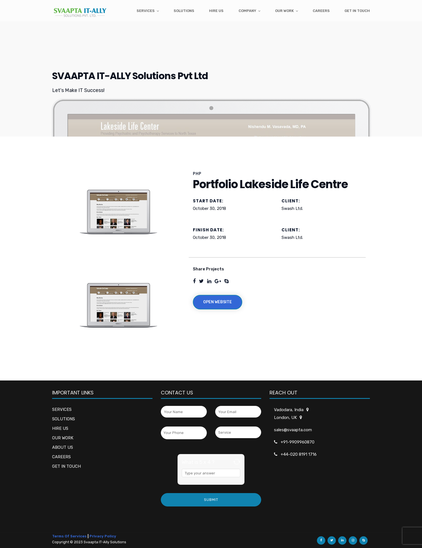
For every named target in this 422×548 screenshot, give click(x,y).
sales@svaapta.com (293, 429)
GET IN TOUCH (66, 466)
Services (146, 11)
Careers (321, 11)
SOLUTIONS (63, 418)
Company (247, 11)
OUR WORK (62, 437)
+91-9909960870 (297, 442)
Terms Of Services (69, 536)
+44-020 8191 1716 (299, 454)
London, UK (286, 417)
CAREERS (61, 456)
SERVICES (62, 409)
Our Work (284, 11)
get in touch (357, 11)
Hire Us (216, 11)
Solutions (184, 11)
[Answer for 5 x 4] (211, 473)
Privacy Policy (102, 536)
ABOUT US (62, 447)
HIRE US (60, 428)
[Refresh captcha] (236, 461)
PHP (197, 173)
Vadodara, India (289, 409)
